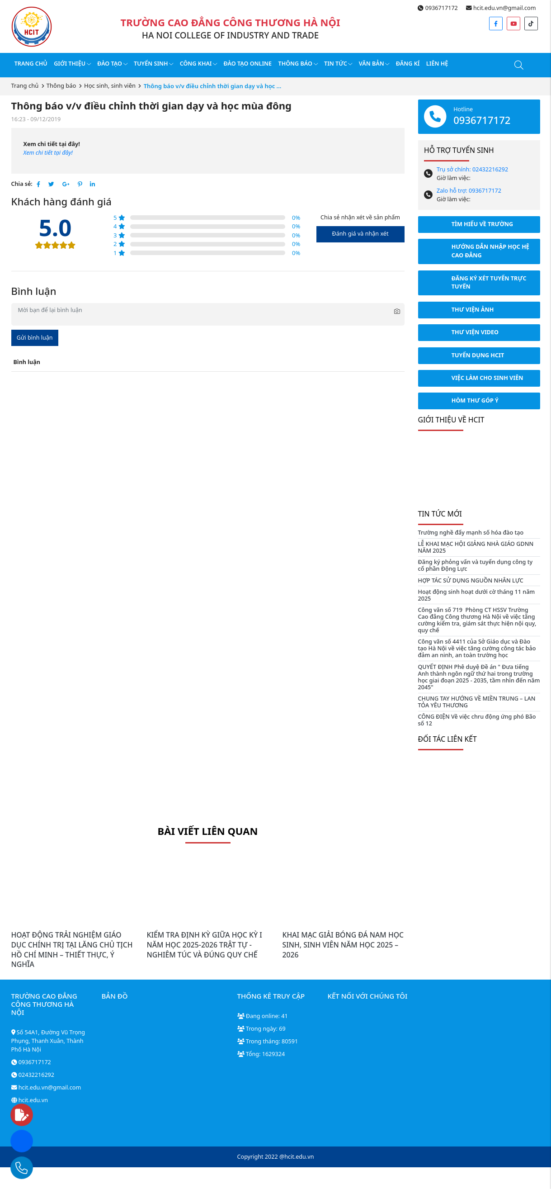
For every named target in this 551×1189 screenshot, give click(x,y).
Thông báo (297, 63)
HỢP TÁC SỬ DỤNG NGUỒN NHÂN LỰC (470, 580)
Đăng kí (408, 63)
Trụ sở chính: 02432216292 (472, 169)
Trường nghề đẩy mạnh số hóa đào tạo (471, 532)
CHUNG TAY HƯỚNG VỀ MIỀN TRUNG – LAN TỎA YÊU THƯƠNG (477, 702)
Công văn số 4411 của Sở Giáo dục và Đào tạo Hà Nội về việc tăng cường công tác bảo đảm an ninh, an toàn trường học (477, 648)
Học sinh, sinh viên (110, 85)
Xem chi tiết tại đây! (48, 152)
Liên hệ (437, 63)
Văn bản (374, 63)
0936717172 (437, 8)
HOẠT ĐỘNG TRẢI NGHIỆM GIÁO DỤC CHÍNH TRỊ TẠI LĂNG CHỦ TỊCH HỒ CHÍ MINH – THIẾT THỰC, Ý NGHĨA (72, 949)
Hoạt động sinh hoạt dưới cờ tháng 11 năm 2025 (476, 595)
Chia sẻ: (22, 184)
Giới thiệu (72, 63)
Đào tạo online (248, 63)
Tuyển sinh (153, 63)
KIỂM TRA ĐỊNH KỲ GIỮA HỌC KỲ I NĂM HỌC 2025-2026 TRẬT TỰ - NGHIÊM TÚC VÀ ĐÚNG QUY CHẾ (204, 944)
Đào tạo (112, 63)
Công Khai (198, 63)
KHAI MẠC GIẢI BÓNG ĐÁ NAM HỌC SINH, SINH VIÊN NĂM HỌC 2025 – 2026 (343, 944)
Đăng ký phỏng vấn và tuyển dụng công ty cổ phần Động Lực (475, 565)
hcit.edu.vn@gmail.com (501, 8)
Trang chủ (30, 63)
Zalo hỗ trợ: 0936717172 (469, 190)
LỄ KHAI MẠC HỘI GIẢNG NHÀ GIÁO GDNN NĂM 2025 (476, 547)
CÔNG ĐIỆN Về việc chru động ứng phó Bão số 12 (477, 720)
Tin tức (338, 63)
